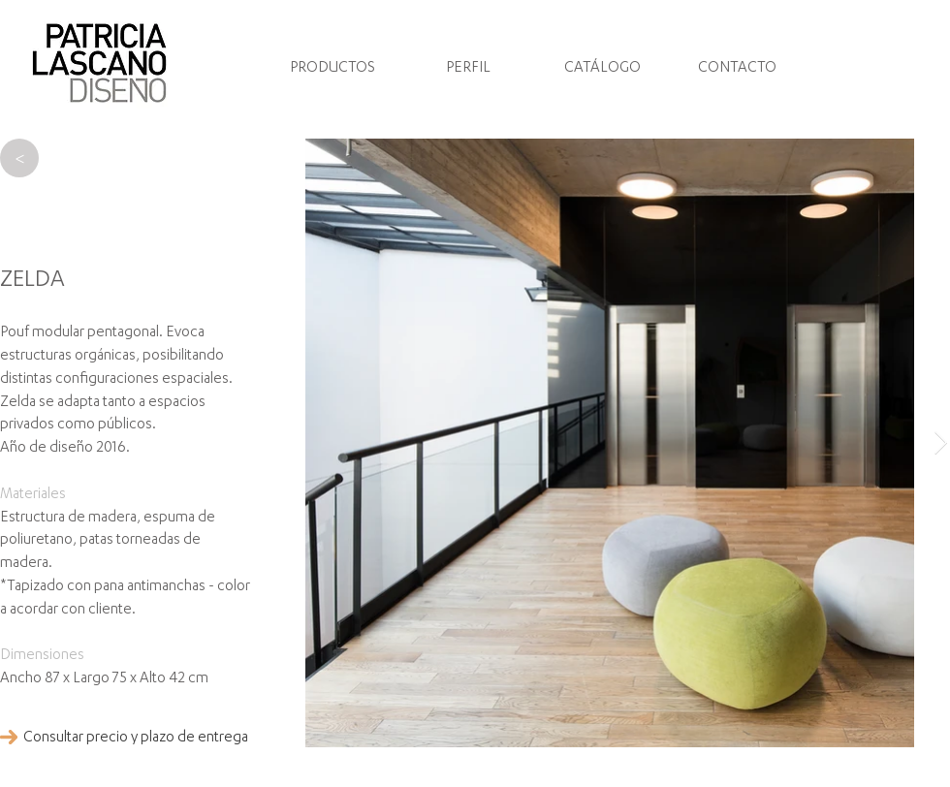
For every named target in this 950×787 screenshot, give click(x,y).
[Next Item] (941, 442)
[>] (19, 158)
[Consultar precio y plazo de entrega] (135, 738)
